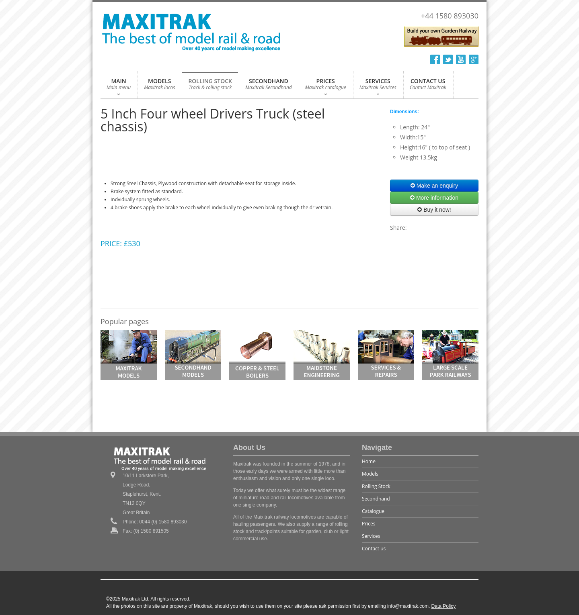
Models (370, 473)
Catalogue (373, 511)
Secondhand (376, 498)
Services (371, 536)
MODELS (159, 86)
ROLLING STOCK (210, 86)
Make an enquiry (434, 185)
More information (434, 197)
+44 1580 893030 (449, 15)
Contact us (374, 548)
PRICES (325, 86)
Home (369, 461)
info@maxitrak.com (408, 606)
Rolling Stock (376, 486)
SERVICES (377, 86)
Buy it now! (434, 209)
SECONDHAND (268, 86)
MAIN (119, 86)
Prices (368, 523)
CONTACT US (428, 86)
